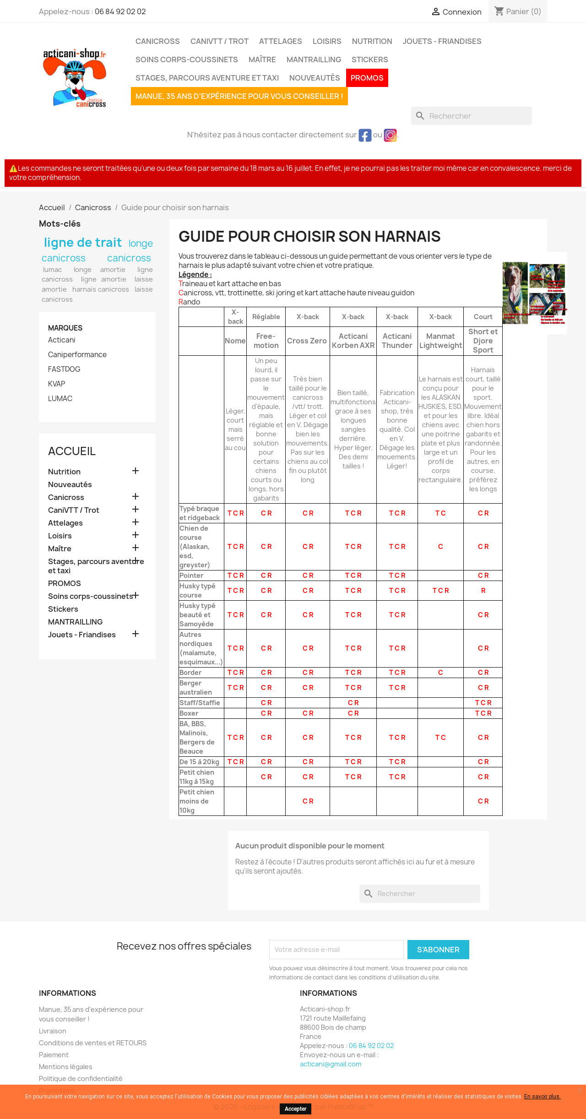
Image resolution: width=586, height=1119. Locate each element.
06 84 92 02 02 (120, 11)
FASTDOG (64, 369)
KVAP (56, 384)
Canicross (158, 41)
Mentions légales (65, 1066)
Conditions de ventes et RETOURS (92, 1042)
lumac (52, 269)
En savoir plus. (542, 1096)
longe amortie (99, 269)
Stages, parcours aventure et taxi (207, 78)
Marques (65, 328)
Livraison (52, 1031)
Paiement (54, 1054)
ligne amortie (104, 279)
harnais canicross (101, 289)
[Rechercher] (471, 116)
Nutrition (372, 41)
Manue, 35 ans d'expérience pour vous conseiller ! (239, 96)
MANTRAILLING (314, 59)
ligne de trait (83, 242)
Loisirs (327, 41)
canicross (129, 258)
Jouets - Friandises (442, 41)
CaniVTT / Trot (219, 41)
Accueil (72, 451)
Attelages (280, 41)
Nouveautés (314, 78)
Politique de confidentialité (81, 1078)
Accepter (295, 1109)
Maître (262, 59)
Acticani (62, 340)
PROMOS (367, 78)
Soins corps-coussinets (187, 59)
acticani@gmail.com (330, 1063)
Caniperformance (77, 354)
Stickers (370, 59)
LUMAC (60, 398)
